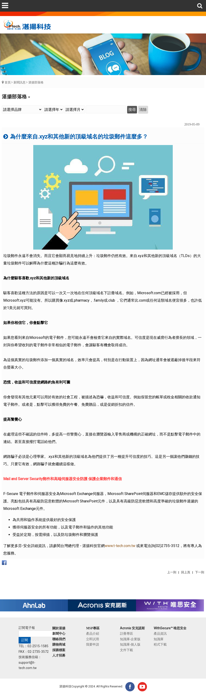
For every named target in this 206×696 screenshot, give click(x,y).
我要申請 (92, 644)
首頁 (8, 82)
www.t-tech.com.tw (120, 546)
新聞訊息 (19, 82)
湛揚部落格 (35, 82)
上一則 (171, 572)
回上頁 (185, 572)
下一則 (199, 572)
